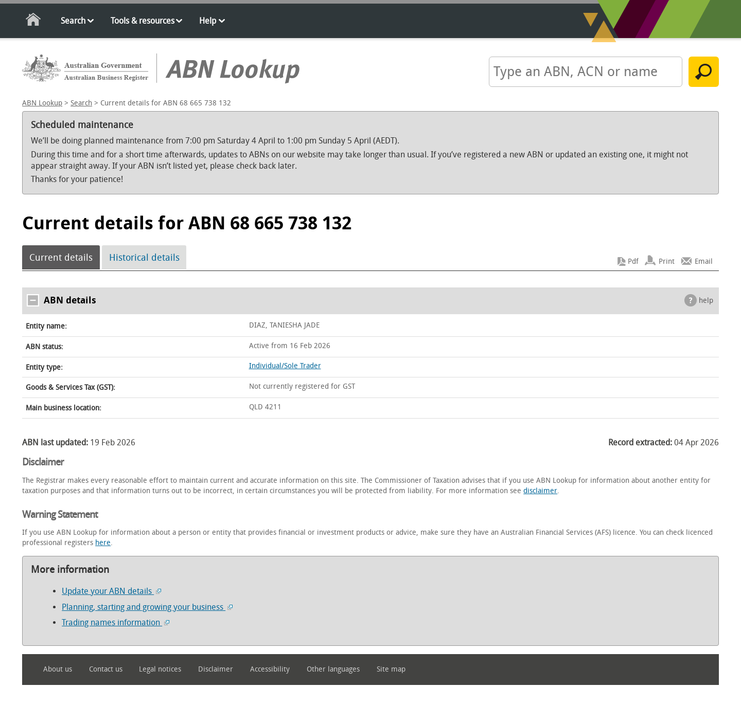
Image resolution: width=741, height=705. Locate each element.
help (706, 300)
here (103, 542)
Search (73, 21)
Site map (391, 669)
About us (57, 669)
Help (207, 21)
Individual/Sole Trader (285, 365)
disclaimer (540, 490)
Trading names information (115, 622)
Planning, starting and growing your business (147, 607)
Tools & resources (142, 21)
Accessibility (270, 669)
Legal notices (160, 669)
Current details (61, 257)
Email (704, 261)
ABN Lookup (42, 103)
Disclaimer (215, 669)
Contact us (105, 669)
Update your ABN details (111, 591)
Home (33, 21)
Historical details (144, 257)
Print (667, 261)
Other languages (333, 669)
